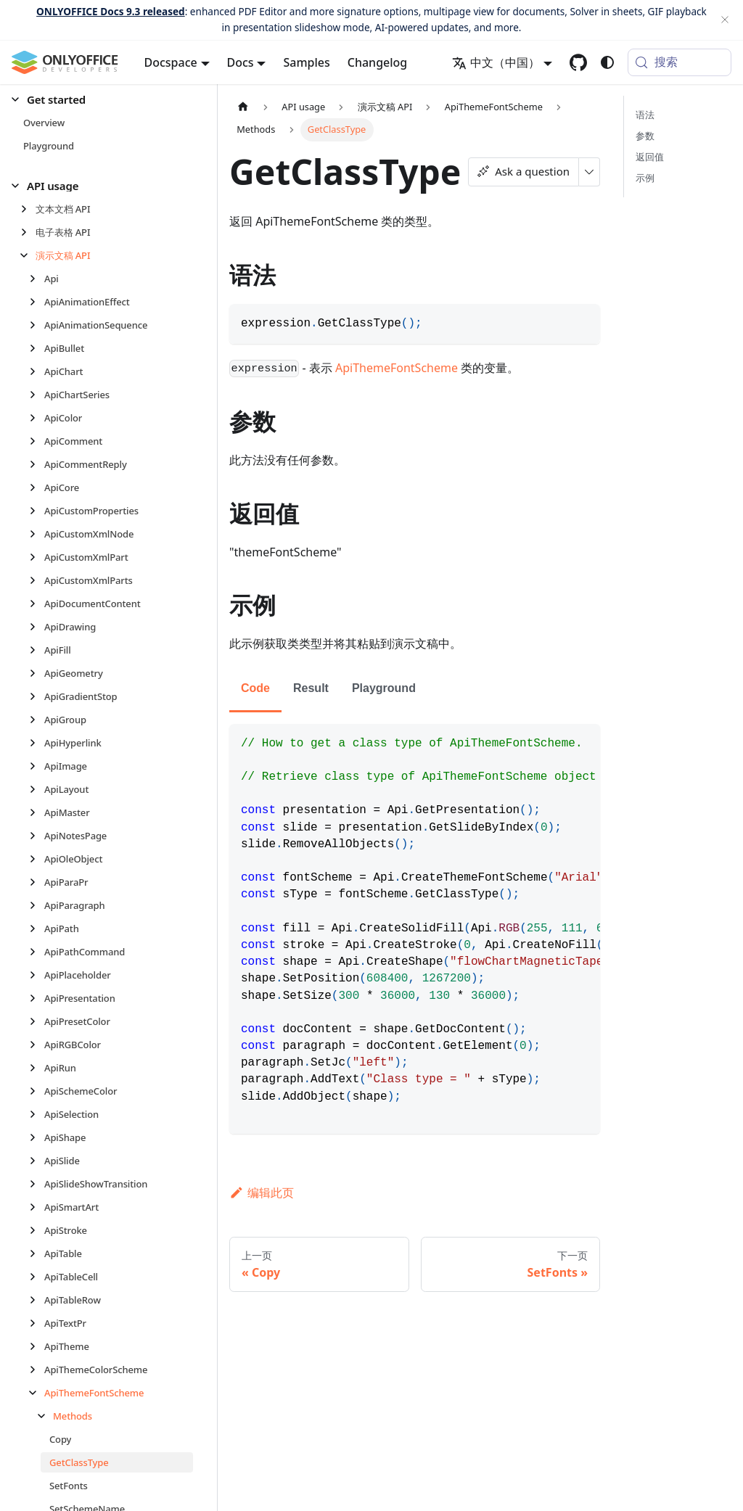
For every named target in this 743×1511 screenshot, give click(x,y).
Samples (306, 62)
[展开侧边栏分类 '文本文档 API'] (28, 209)
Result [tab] (311, 688)
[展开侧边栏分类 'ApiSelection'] (36, 1114)
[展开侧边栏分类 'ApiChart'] (36, 371)
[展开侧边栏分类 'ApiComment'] (36, 441)
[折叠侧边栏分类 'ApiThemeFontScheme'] (36, 1393)
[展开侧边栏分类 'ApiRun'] (36, 1068)
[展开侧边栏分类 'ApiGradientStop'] (36, 696)
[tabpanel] (414, 929)
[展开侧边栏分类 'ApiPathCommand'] (36, 952)
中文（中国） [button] (496, 62)
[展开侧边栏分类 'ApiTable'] (36, 1253)
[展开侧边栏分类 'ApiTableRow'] (36, 1300)
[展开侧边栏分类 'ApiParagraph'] (36, 905)
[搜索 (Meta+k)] (679, 62)
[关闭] (725, 20)
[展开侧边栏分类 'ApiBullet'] (36, 348)
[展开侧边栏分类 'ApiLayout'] (36, 789)
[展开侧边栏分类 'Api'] (36, 278)
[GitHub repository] (578, 62)
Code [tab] (255, 688)
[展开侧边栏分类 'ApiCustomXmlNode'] (36, 534)
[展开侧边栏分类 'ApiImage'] (36, 766)
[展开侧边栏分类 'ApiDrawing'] (36, 627)
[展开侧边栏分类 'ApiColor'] (36, 418)
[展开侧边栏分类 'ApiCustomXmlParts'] (36, 580)
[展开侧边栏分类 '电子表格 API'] (28, 232)
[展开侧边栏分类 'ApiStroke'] (36, 1230)
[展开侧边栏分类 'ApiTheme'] (36, 1346)
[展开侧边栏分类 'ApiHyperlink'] (36, 743)
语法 (645, 114)
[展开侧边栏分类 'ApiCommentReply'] (36, 464)
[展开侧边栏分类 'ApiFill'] (36, 650)
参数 (645, 135)
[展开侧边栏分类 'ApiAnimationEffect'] (36, 302)
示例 (645, 177)
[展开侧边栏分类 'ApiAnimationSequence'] (36, 325)
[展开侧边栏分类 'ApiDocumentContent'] (36, 603)
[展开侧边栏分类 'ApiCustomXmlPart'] (36, 557)
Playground (384, 688)
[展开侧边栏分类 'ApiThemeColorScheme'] (36, 1369)
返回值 (650, 156)
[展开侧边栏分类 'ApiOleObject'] (36, 859)
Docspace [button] (170, 62)
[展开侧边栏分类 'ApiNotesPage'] (36, 836)
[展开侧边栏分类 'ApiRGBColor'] (36, 1044)
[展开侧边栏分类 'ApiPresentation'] (36, 998)
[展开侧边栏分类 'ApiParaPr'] (36, 882)
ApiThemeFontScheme (396, 368)
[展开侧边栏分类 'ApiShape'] (36, 1137)
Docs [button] (240, 62)
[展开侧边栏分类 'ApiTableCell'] (36, 1277)
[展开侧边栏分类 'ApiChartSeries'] (36, 394)
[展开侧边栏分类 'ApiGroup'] (36, 719)
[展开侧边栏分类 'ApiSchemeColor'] (36, 1091)
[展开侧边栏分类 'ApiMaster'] (36, 812)
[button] (102, 100)
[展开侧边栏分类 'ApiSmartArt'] (36, 1207)
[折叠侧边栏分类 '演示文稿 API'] (28, 255)
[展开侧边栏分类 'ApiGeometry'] (36, 673)
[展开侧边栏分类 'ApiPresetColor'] (36, 1021)
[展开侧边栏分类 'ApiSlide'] (36, 1160)
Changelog (378, 62)
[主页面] (243, 107)
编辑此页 (261, 1193)
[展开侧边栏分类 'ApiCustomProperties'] (36, 511)
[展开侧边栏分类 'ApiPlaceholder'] (36, 975)
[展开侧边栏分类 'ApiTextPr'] (36, 1323)
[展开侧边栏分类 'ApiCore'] (36, 487)
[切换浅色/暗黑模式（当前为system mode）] (607, 62)
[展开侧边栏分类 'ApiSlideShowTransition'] (36, 1184)
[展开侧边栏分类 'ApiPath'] (36, 928)
